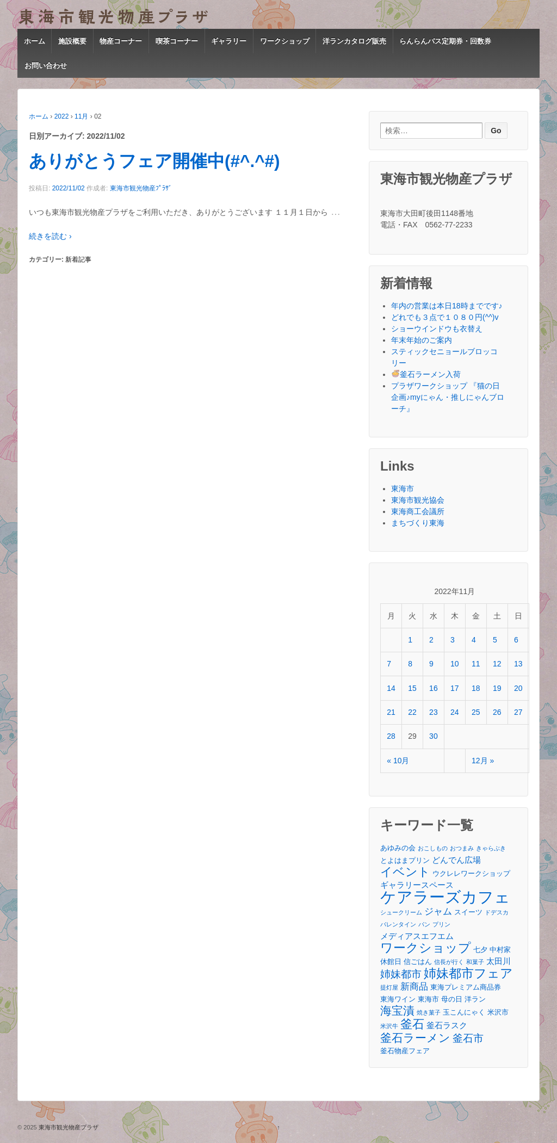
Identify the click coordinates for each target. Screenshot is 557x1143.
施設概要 (72, 41)
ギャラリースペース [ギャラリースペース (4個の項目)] (417, 884)
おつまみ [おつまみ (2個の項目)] (462, 848)
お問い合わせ (45, 65)
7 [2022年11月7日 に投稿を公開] (389, 663)
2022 (61, 116)
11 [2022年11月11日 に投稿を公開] (476, 663)
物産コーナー (121, 41)
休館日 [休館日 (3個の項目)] (390, 961)
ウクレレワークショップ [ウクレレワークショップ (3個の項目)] (471, 873)
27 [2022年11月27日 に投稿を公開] (518, 712)
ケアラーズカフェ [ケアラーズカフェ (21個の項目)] (445, 897)
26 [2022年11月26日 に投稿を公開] (497, 712)
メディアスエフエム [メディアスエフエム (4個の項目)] (417, 936)
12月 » (483, 760)
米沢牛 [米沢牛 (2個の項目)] (389, 1026)
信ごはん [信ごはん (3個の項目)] (418, 961)
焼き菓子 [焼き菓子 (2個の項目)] (429, 1012)
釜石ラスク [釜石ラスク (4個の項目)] (446, 1025)
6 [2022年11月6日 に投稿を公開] (516, 639)
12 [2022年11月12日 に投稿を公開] (497, 663)
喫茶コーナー (177, 41)
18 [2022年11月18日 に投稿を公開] (476, 688)
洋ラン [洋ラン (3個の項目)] (475, 999)
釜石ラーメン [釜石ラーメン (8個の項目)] (415, 1037)
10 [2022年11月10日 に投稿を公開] (454, 663)
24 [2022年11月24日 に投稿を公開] (454, 712)
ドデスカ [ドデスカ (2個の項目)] (497, 912)
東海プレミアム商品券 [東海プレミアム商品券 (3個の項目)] (465, 987)
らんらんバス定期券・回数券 (445, 41)
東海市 (402, 488)
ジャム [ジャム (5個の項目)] (438, 911)
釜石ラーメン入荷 (426, 374)
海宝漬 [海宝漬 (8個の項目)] (397, 1010)
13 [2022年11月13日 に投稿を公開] (518, 663)
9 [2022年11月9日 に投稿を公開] (431, 663)
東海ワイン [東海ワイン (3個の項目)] (398, 999)
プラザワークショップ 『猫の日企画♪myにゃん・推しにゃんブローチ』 (447, 397)
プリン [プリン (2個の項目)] (441, 924)
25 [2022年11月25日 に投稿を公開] (476, 712)
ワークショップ (285, 41)
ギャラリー (228, 41)
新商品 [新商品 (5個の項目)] (414, 986)
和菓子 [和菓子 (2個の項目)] (475, 962)
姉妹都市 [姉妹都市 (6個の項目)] (401, 974)
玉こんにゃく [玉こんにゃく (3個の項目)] (464, 1012)
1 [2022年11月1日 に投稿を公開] (410, 639)
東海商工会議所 (417, 511)
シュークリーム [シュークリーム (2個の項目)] (401, 912)
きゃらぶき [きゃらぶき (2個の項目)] (491, 848)
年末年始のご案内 (421, 340)
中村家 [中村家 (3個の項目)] (500, 950)
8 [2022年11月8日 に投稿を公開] (410, 663)
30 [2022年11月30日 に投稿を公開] (433, 736)
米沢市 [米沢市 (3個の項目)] (498, 1012)
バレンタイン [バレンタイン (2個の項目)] (398, 924)
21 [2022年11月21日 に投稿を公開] (391, 712)
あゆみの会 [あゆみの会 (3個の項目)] (398, 848)
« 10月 (398, 760)
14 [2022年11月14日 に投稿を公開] (391, 688)
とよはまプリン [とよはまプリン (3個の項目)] (405, 860)
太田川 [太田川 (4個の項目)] (498, 961)
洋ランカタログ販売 (354, 41)
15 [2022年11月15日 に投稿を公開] (412, 688)
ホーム (34, 41)
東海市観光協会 (417, 500)
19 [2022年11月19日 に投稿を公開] (497, 688)
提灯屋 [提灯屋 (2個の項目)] (389, 987)
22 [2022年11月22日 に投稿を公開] (412, 712)
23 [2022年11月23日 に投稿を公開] (433, 712)
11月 (81, 116)
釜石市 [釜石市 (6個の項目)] (468, 1038)
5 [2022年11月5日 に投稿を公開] (495, 639)
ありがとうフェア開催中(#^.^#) (154, 161)
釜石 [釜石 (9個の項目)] (412, 1024)
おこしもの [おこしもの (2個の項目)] (433, 848)
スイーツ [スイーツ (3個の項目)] (468, 912)
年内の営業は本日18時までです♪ (447, 305)
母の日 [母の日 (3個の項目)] (451, 999)
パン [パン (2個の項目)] (424, 924)
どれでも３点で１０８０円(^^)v (444, 317)
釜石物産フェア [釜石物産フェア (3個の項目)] (405, 1051)
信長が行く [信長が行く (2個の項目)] (449, 962)
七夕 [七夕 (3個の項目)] (480, 950)
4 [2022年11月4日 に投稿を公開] (474, 639)
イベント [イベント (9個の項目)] (405, 872)
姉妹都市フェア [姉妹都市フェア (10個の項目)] (468, 973)
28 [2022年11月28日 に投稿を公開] (391, 736)
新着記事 (78, 259)
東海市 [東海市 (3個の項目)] (428, 999)
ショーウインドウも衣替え (436, 328)
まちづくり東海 (417, 522)
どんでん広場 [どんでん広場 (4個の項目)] (456, 859)
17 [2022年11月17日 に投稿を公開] (454, 688)
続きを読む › (50, 236)
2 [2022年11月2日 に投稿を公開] (431, 639)
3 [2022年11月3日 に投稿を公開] (452, 639)
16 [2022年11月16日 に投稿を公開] (433, 688)
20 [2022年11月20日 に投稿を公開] (518, 688)
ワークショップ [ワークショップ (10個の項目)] (425, 948)
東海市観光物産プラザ (67, 1127)
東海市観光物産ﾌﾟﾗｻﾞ (141, 188)
